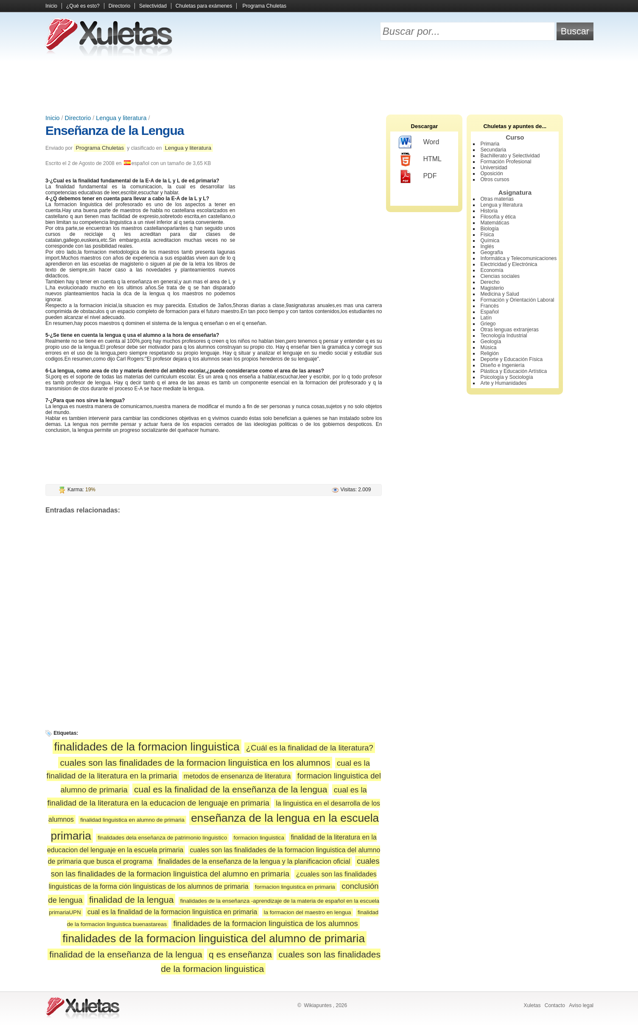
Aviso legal (581, 1005)
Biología (489, 229)
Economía (491, 270)
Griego (487, 324)
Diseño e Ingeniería (502, 365)
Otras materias (497, 199)
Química (489, 241)
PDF (418, 176)
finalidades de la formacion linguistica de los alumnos (265, 923)
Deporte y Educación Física (511, 359)
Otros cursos (494, 179)
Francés (489, 306)
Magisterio (492, 288)
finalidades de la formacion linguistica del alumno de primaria (213, 938)
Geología (490, 341)
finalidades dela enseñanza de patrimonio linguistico (162, 837)
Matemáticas (494, 223)
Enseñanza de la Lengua (114, 130)
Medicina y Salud (499, 294)
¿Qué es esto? (83, 6)
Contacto (555, 1005)
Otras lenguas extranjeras (509, 330)
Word (419, 142)
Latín (486, 318)
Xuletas (531, 1005)
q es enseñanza (240, 954)
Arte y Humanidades (503, 383)
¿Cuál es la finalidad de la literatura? (309, 747)
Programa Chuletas (264, 6)
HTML (420, 159)
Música (488, 347)
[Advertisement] (319, 85)
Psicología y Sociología (506, 377)
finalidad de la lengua (131, 899)
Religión (489, 353)
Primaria (489, 144)
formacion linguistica (259, 837)
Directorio (119, 6)
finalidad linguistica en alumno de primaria (132, 820)
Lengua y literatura (121, 118)
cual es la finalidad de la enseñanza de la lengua (230, 789)
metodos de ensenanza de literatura (237, 776)
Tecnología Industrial (503, 336)
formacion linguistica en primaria (295, 887)
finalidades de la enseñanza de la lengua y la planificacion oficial (254, 861)
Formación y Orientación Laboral (517, 300)
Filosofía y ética (497, 217)
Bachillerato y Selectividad (510, 156)
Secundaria (493, 150)
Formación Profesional (505, 162)
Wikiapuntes (317, 1005)
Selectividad (153, 6)
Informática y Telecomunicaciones (518, 258)
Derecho (489, 282)
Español (489, 312)
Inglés (487, 246)
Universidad (493, 168)
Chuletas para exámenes (204, 6)
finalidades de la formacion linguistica (147, 746)
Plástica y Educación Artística (513, 371)
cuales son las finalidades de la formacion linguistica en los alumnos (195, 762)
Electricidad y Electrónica (508, 264)
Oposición (491, 173)
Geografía (491, 252)
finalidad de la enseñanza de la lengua (125, 954)
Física (487, 235)
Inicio (51, 6)
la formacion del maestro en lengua (307, 912)
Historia (489, 211)
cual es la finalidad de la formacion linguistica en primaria (172, 911)
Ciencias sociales (500, 276)
